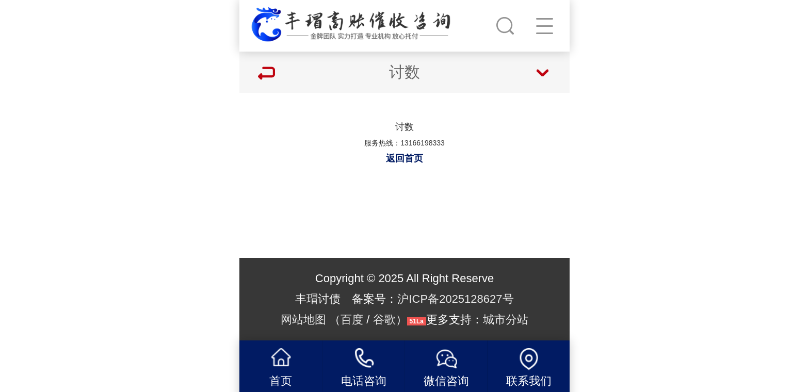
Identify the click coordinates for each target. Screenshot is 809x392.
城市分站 (505, 319)
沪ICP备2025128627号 (455, 298)
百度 (352, 319)
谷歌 (384, 319)
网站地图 (303, 319)
